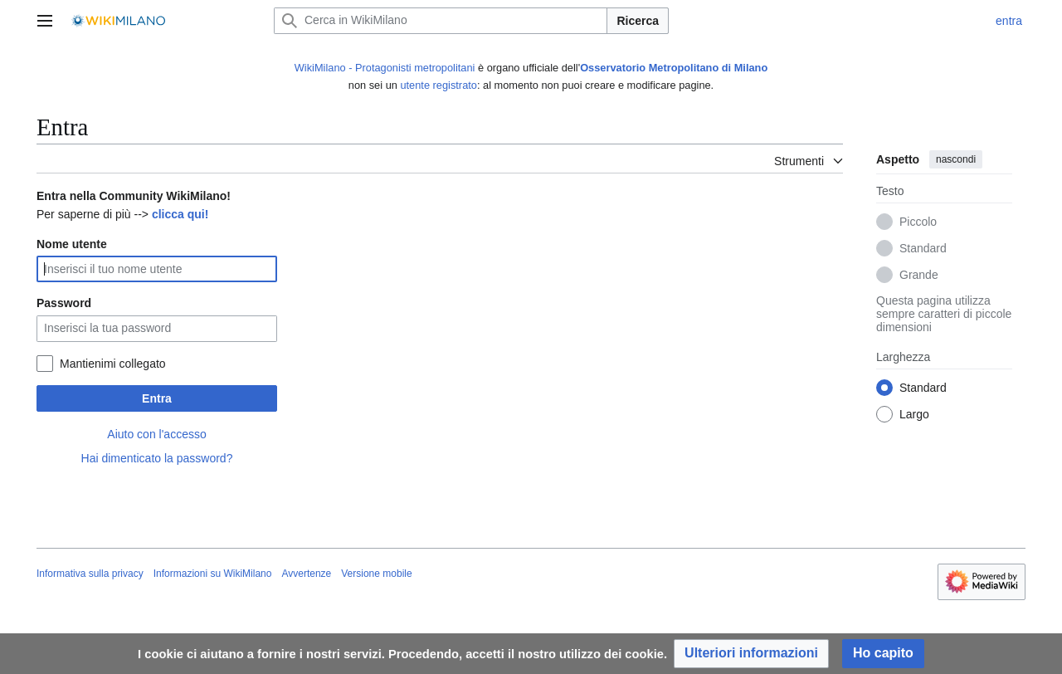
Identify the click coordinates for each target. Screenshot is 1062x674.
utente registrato (438, 85)
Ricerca (637, 20)
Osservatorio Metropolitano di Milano (673, 67)
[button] (751, 653)
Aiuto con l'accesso (156, 434)
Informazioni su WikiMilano (212, 573)
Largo (914, 415)
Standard (923, 249)
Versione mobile (376, 573)
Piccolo (918, 222)
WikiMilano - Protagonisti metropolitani (385, 67)
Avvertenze (306, 573)
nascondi (956, 159)
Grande (918, 275)
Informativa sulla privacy (90, 573)
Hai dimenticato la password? (157, 458)
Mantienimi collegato (113, 363)
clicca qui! (180, 214)
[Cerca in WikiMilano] (440, 20)
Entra (157, 398)
